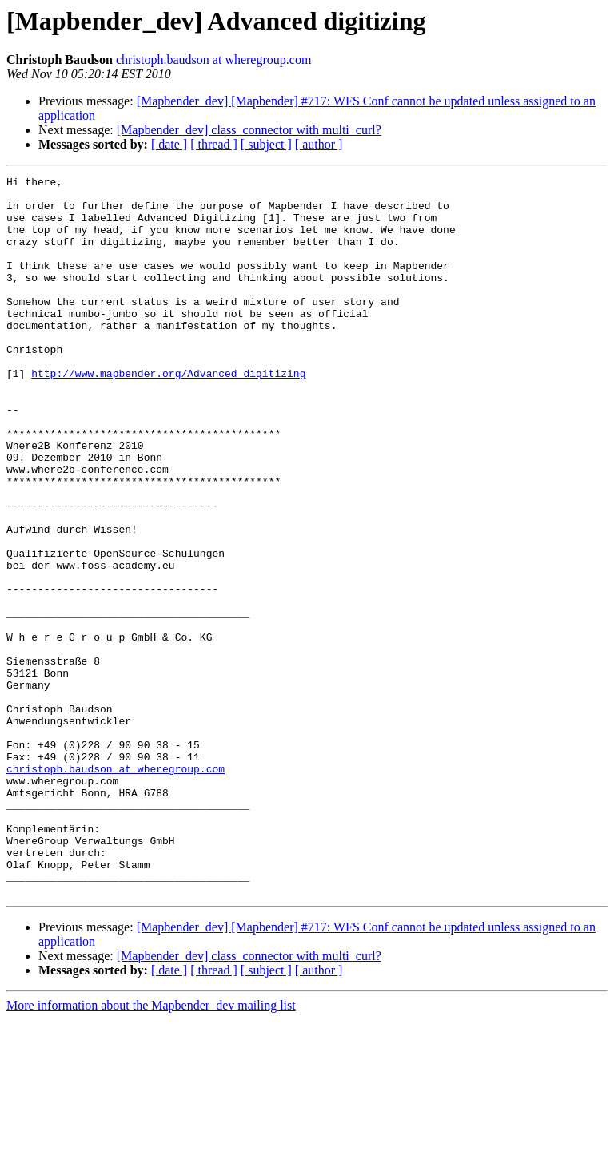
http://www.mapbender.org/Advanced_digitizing (168, 414)
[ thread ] (213, 144)
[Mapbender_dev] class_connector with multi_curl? (249, 130)
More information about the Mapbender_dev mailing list (151, 1149)
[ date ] (169, 144)
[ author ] (319, 144)
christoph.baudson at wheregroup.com (213, 59)
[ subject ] (266, 144)
